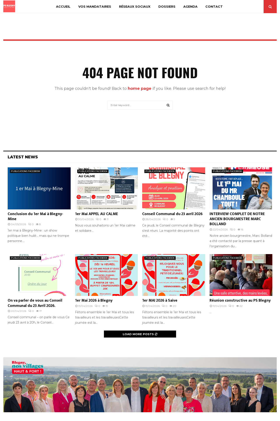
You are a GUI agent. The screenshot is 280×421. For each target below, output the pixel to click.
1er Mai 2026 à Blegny (93, 300)
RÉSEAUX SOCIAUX (134, 7)
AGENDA (190, 7)
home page (139, 88)
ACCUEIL (63, 7)
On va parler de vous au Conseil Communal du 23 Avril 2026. (35, 303)
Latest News (23, 157)
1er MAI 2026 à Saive (159, 300)
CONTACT (214, 7)
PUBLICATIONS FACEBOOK (25, 171)
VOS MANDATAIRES (94, 7)
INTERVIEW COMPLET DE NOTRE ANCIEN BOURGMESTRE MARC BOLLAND (237, 219)
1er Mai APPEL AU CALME (96, 214)
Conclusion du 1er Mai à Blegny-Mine (35, 216)
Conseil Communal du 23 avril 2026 (172, 214)
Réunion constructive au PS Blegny (240, 300)
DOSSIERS (166, 7)
